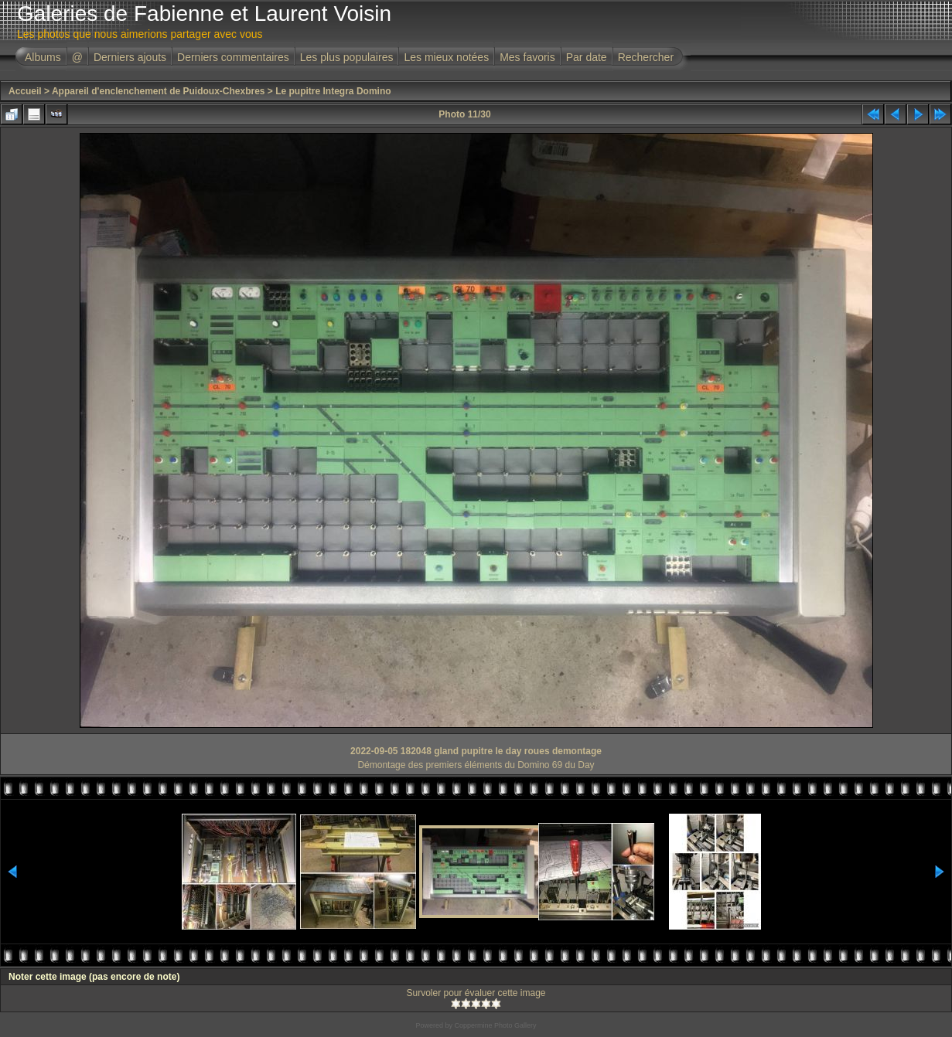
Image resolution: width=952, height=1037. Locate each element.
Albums (43, 57)
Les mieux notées (446, 57)
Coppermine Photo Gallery (495, 1025)
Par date (586, 57)
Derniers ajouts (130, 57)
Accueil (25, 91)
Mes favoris (527, 57)
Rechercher (646, 57)
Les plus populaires (347, 57)
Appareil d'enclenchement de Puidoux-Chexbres (158, 91)
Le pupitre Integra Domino (333, 91)
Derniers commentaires (233, 57)
